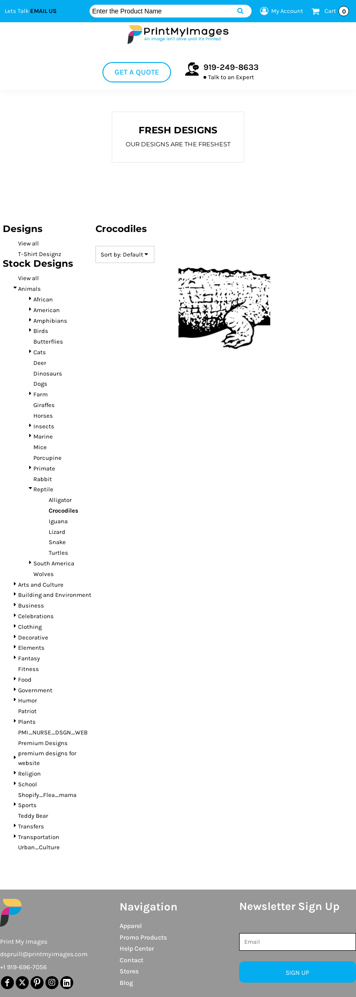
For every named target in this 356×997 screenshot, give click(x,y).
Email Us (43, 10)
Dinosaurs (47, 373)
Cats (39, 352)
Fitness (28, 668)
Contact (131, 960)
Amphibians (50, 320)
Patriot (27, 711)
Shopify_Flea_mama (47, 794)
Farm (40, 394)
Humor (27, 700)
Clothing (30, 626)
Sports (27, 805)
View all (28, 243)
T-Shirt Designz (39, 254)
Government (35, 690)
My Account (280, 11)
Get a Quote (136, 72)
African (43, 299)
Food (25, 679)
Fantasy (29, 658)
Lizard (57, 531)
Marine (43, 436)
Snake (57, 542)
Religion (29, 773)
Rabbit (42, 479)
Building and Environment (54, 594)
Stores (129, 971)
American (46, 310)
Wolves (43, 574)
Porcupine (47, 457)
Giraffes (44, 404)
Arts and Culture (41, 584)
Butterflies (48, 341)
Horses (43, 415)
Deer (39, 362)
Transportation (38, 837)
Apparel (131, 926)
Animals (29, 288)
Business (31, 605)
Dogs (40, 383)
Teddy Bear (33, 815)
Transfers (31, 826)
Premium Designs (43, 743)
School (27, 784)
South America (53, 563)
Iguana (58, 521)
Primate (44, 468)
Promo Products (143, 937)
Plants (27, 721)
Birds (40, 330)
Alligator (60, 499)
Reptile (43, 489)
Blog (126, 983)
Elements (31, 647)
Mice (40, 447)
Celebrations (36, 616)
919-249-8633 (231, 67)
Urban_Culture (39, 847)
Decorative (33, 637)
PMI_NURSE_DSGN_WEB (53, 732)
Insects (43, 426)
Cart (336, 11)
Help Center (137, 949)
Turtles (58, 552)
